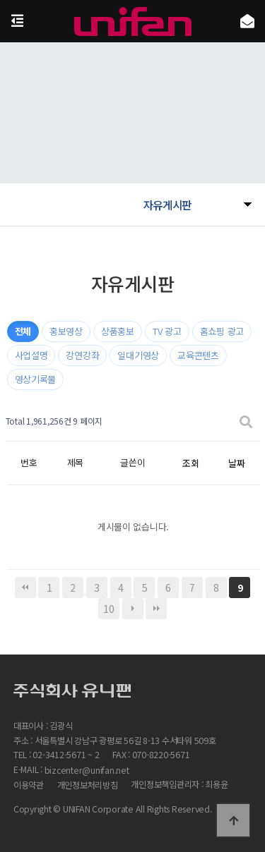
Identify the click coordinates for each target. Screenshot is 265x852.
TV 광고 (167, 331)
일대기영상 (138, 355)
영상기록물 (36, 379)
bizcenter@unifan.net (87, 771)
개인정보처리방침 (87, 785)
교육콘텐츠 (198, 355)
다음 (132, 608)
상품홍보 (117, 331)
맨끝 (156, 608)
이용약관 (28, 785)
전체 (23, 331)
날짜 (236, 463)
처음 (25, 587)
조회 (190, 463)
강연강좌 (82, 355)
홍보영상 (66, 331)
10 (108, 609)
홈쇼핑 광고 (222, 331)
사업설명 (31, 355)
